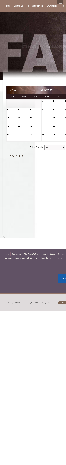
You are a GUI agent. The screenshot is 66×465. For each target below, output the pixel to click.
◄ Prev (12, 90)
